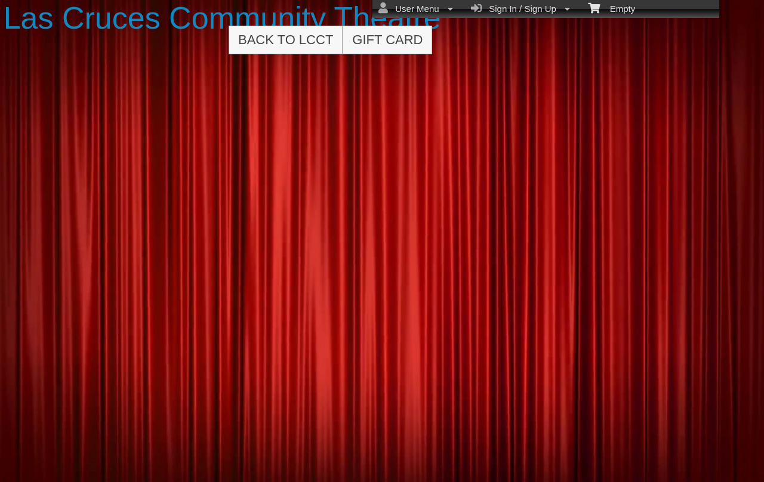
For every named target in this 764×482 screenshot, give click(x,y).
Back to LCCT (285, 39)
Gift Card (387, 39)
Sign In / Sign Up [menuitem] (520, 8)
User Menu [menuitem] (415, 8)
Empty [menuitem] (611, 8)
